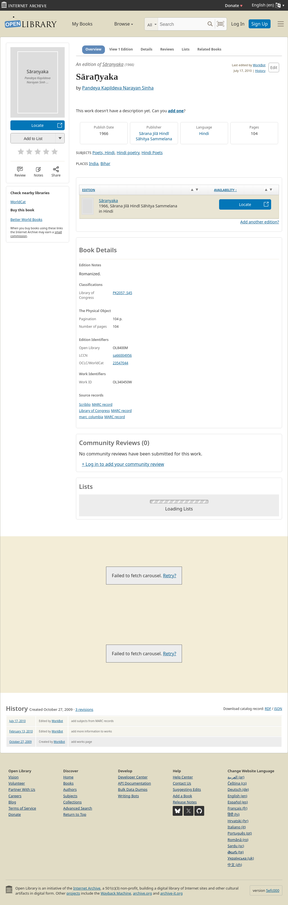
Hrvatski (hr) (238, 820)
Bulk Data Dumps (133, 789)
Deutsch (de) (238, 789)
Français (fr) (237, 808)
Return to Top (74, 814)
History (260, 70)
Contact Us (182, 783)
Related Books (209, 49)
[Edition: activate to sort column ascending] (145, 190)
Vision (13, 777)
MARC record (102, 404)
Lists (186, 49)
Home (68, 777)
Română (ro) (238, 839)
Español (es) (238, 802)
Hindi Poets (152, 152)
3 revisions (84, 709)
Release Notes (185, 802)
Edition (88, 190)
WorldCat (18, 202)
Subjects (70, 795)
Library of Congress (94, 410)
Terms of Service (22, 808)
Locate (38, 125)
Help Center (183, 777)
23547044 (120, 363)
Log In (237, 24)
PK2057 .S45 (122, 292)
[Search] (181, 24)
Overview (94, 49)
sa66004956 (122, 355)
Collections (72, 802)
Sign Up (259, 24)
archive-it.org (171, 893)
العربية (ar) (236, 777)
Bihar (105, 163)
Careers (14, 795)
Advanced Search (77, 808)
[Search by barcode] (220, 24)
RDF (268, 708)
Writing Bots (128, 795)
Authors (70, 789)
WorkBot (259, 65)
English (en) (237, 795)
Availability (225, 190)
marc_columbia (91, 416)
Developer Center (133, 777)
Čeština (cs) (237, 783)
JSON (278, 708)
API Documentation (134, 783)
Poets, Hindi (104, 152)
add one (176, 110)
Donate (234, 5)
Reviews (167, 49)
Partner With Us (21, 789)
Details (146, 49)
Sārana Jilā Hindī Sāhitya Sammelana (154, 136)
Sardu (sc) (236, 845)
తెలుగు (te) (236, 851)
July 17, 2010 (17, 721)
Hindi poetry (128, 152)
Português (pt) (240, 833)
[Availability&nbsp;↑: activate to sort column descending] (245, 190)
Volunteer (16, 783)
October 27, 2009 (20, 742)
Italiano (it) (237, 827)
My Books (82, 24)
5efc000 (272, 890)
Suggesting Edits (187, 789)
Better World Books (26, 219)
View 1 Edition (121, 49)
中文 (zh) (235, 864)
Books (68, 783)
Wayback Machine (116, 893)
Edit (273, 67)
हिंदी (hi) (233, 814)
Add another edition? (259, 221)
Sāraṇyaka (112, 64)
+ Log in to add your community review (123, 464)
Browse (118, 24)
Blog (12, 802)
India (93, 163)
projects (73, 893)
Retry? (169, 575)
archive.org (142, 893)
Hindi (204, 133)
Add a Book (182, 795)
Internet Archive (86, 888)
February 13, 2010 (21, 731)
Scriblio (85, 404)
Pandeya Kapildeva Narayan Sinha (118, 88)
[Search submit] (210, 24)
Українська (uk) (241, 858)
